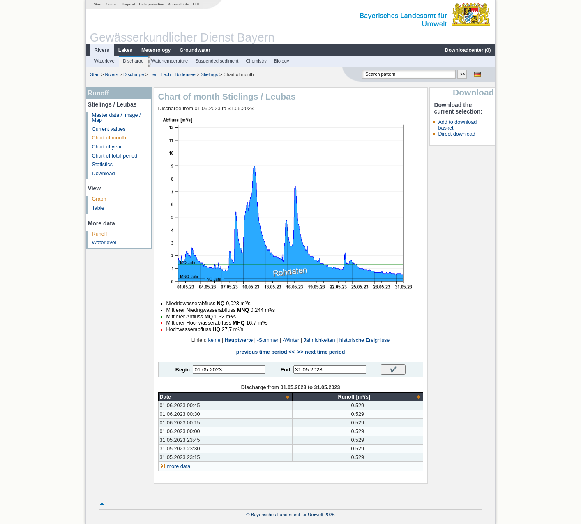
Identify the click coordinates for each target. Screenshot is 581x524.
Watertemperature (169, 60)
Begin (182, 370)
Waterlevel (104, 60)
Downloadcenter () (468, 50)
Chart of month (109, 138)
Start (98, 4)
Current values (109, 129)
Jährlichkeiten (319, 340)
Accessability (178, 4)
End (285, 370)
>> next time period (321, 352)
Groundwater (195, 50)
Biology (281, 60)
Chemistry (256, 60)
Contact (112, 4)
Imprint (128, 4)
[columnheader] (225, 397)
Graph (99, 199)
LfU (196, 4)
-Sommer (268, 340)
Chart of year (107, 147)
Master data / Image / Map (116, 117)
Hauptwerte (239, 340)
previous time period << (265, 352)
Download (103, 173)
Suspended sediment (216, 60)
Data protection (151, 4)
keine (214, 340)
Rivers (101, 50)
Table (98, 208)
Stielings (209, 74)
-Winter (291, 340)
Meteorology (156, 50)
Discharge (133, 60)
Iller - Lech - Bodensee (172, 74)
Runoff (99, 234)
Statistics (102, 164)
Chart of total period (115, 156)
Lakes (125, 50)
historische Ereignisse (364, 340)
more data (179, 466)
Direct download (456, 134)
